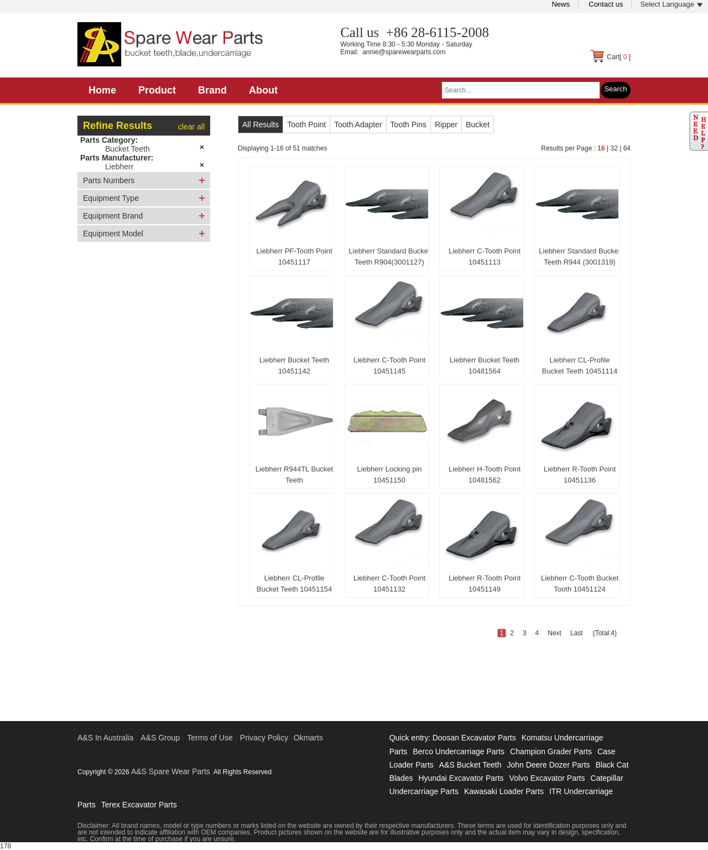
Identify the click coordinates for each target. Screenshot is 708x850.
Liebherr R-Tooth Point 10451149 (484, 583)
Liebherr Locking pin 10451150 (389, 474)
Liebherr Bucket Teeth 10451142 (294, 365)
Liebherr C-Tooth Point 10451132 (389, 583)
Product (157, 90)
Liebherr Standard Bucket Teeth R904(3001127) (389, 256)
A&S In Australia (105, 737)
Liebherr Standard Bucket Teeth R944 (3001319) (579, 256)
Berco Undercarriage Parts (458, 751)
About (263, 90)
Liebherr (119, 166)
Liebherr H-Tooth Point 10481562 (484, 474)
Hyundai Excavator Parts (460, 778)
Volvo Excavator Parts (547, 778)
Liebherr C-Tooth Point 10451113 (484, 256)
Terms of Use (209, 737)
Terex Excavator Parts (139, 804)
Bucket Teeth (127, 148)
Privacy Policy (264, 737)
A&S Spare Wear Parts (170, 771)
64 (627, 148)
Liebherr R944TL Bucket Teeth (294, 474)
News (560, 4)
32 (613, 148)
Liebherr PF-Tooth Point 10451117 (294, 256)
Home (102, 90)
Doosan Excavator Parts (474, 737)
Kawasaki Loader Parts (504, 791)
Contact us (606, 4)
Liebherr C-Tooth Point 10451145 (389, 365)
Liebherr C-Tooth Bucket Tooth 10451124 (579, 583)
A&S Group (160, 737)
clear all (191, 126)
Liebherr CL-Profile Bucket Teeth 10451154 (294, 583)
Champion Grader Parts (551, 751)
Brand (212, 90)
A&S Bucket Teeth (470, 764)
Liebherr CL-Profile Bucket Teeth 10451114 (579, 365)
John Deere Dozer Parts (548, 764)
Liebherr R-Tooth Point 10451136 (580, 474)
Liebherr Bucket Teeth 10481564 (484, 365)
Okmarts (308, 737)
